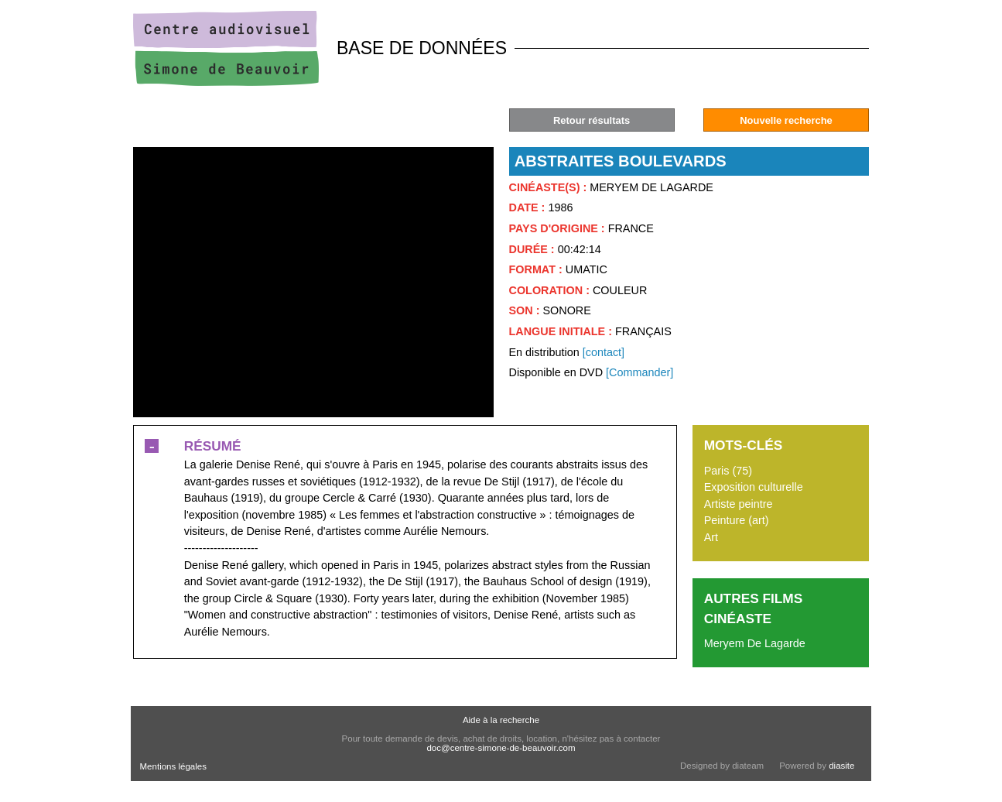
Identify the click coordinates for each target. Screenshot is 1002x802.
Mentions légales (173, 766)
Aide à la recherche (501, 720)
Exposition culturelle (753, 487)
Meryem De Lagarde (754, 643)
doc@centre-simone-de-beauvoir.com (500, 747)
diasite (841, 765)
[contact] (603, 352)
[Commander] (639, 372)
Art (711, 537)
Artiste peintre (738, 504)
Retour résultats (591, 120)
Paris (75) (728, 470)
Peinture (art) (736, 520)
